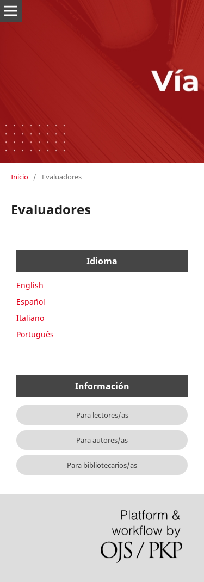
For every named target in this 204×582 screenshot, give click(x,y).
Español (30, 301)
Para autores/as (102, 440)
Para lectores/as (102, 415)
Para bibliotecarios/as (102, 465)
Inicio (19, 177)
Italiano (30, 318)
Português (35, 334)
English (30, 285)
